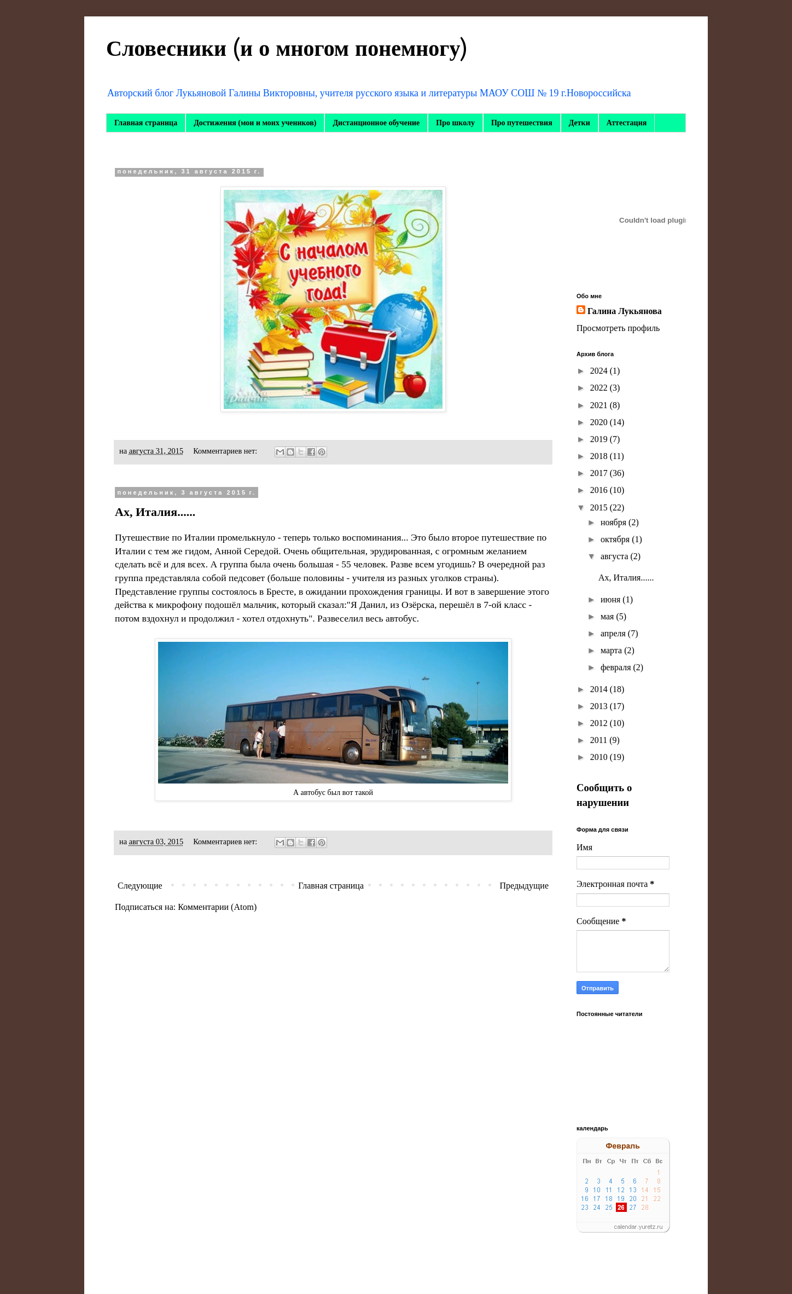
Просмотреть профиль (618, 328)
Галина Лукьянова (624, 311)
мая (608, 616)
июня (611, 599)
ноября (614, 522)
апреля (614, 633)
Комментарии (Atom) (217, 907)
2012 (600, 723)
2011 (599, 740)
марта (612, 650)
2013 (600, 706)
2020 (600, 422)
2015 (600, 507)
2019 (600, 439)
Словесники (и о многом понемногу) (287, 49)
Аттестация (627, 123)
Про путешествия (521, 123)
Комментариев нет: (226, 450)
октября (616, 539)
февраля (617, 667)
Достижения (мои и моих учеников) (255, 123)
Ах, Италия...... (155, 512)
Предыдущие (524, 885)
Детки (579, 123)
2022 (600, 387)
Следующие (140, 885)
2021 (600, 405)
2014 (600, 689)
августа (616, 556)
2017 (600, 473)
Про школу (455, 123)
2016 (600, 490)
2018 (600, 456)
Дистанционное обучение (376, 123)
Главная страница (145, 123)
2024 (600, 370)
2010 (600, 757)
